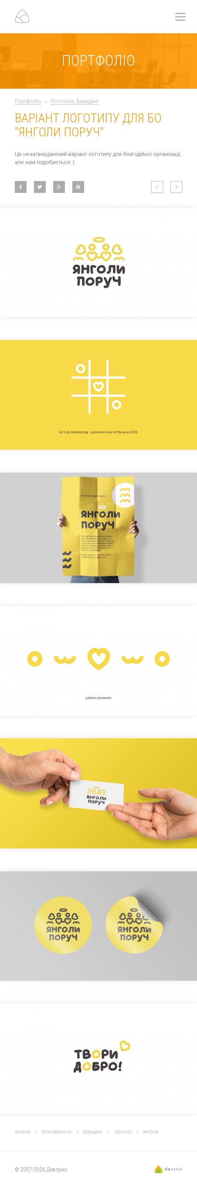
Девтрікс (57, 1169)
